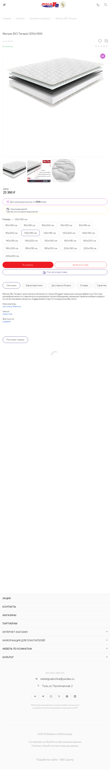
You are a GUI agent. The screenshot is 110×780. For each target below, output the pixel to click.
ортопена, (8, 306)
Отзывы (84, 285)
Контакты (9, 606)
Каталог (8, 657)
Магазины (9, 615)
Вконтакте (35, 696)
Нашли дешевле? (18, 209)
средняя (6, 321)
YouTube (51, 696)
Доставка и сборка (61, 285)
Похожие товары (15, 339)
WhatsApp (67, 696)
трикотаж (7, 314)
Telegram (43, 696)
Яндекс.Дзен (75, 696)
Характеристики (34, 285)
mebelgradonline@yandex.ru (57, 678)
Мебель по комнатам (17, 648)
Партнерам (10, 623)
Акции (7, 598)
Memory (17, 306)
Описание (11, 285)
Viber (59, 696)
